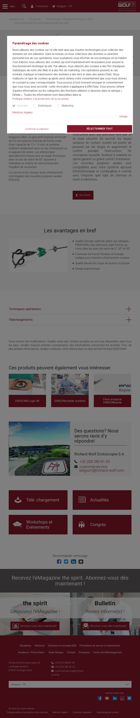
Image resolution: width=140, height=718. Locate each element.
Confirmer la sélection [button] (37, 129)
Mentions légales (22, 112)
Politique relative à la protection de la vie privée (40, 98)
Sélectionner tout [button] (99, 128)
